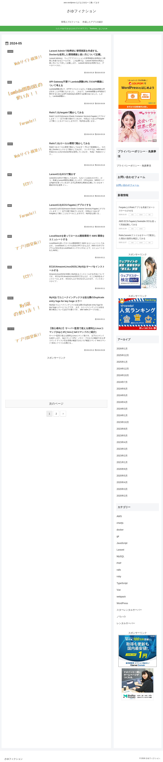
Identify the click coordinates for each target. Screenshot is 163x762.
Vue (119, 590)
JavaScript (122, 543)
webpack (121, 596)
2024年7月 (122, 382)
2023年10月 (123, 422)
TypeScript (122, 583)
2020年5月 (122, 475)
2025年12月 (123, 355)
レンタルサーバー (126, 623)
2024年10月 (123, 375)
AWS (119, 516)
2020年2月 (122, 495)
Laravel (120, 549)
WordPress (122, 603)
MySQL (120, 556)
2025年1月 (122, 362)
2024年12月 (123, 368)
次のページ (56, 403)
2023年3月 (122, 449)
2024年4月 (122, 402)
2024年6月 (122, 388)
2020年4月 (122, 482)
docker (120, 529)
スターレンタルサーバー (129, 610)
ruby (119, 576)
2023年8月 (122, 429)
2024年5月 (122, 395)
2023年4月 (122, 442)
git (118, 536)
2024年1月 (122, 415)
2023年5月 (122, 435)
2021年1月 (122, 462)
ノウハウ (121, 616)
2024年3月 (122, 408)
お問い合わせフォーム (127, 185)
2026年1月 (122, 348)
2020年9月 (122, 469)
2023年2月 (122, 455)
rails (119, 570)
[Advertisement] (56, 378)
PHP (119, 563)
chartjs (120, 523)
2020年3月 (122, 489)
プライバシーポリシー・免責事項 (134, 165)
